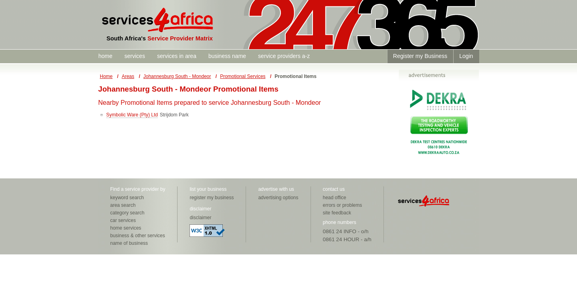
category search (127, 213)
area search (122, 205)
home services (125, 228)
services (135, 56)
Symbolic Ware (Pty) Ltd (132, 115)
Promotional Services (242, 76)
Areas (128, 76)
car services (123, 220)
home (106, 56)
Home (106, 76)
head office (335, 197)
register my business (212, 197)
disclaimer (200, 217)
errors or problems (342, 205)
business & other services (137, 235)
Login (466, 56)
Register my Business (420, 56)
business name (227, 56)
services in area (176, 56)
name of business (129, 243)
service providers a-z (284, 56)
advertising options (278, 197)
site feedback (337, 213)
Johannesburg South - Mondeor (177, 76)
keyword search (127, 197)
